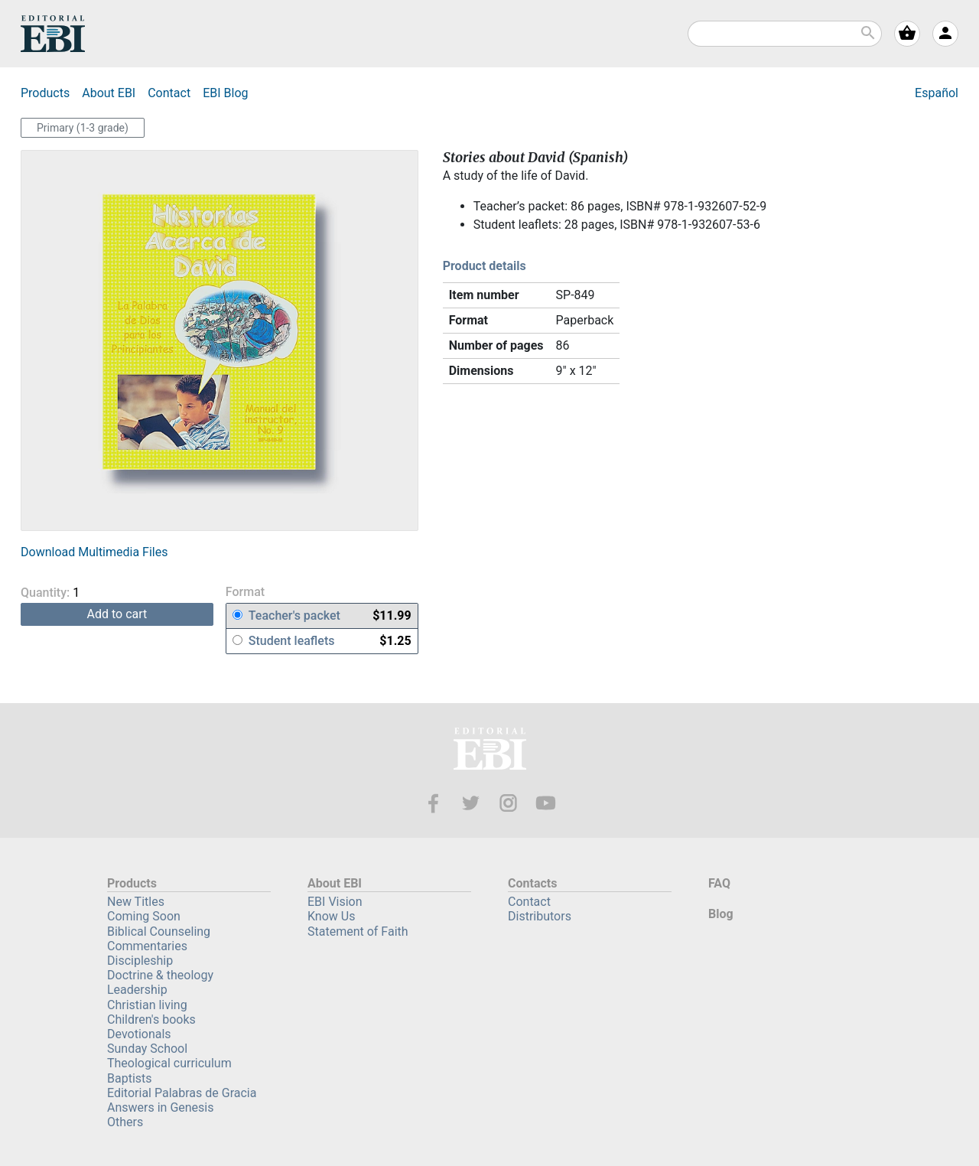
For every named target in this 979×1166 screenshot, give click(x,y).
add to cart (117, 614)
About (108, 93)
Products (45, 93)
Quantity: (71, 592)
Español (936, 93)
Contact (169, 93)
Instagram (508, 803)
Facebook (433, 803)
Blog (225, 93)
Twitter (471, 803)
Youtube (546, 803)
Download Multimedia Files (94, 552)
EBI (53, 33)
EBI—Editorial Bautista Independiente (490, 751)
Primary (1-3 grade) (82, 128)
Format (245, 592)
